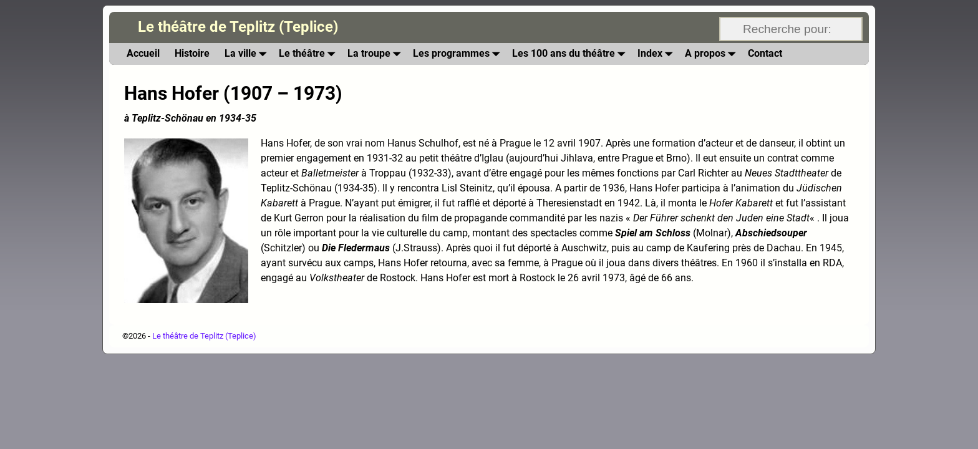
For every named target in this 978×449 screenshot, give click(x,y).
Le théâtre (309, 54)
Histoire (192, 53)
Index (657, 54)
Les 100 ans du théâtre (571, 54)
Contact (765, 53)
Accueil (143, 53)
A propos (712, 54)
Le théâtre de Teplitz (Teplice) (238, 27)
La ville (248, 54)
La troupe (376, 54)
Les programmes (459, 54)
